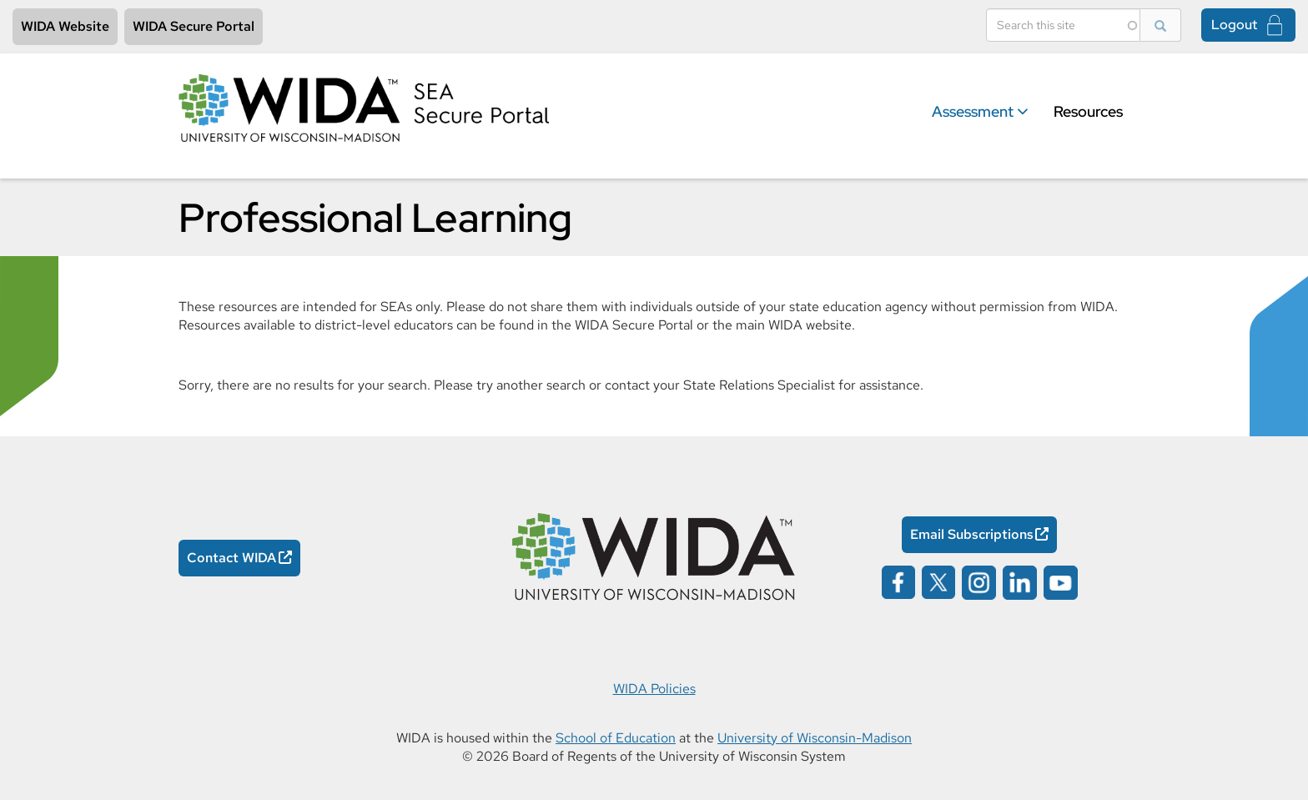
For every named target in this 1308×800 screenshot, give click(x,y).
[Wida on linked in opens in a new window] (1020, 581)
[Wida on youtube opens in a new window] (1061, 581)
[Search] (1063, 25)
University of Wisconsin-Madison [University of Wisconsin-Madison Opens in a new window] (814, 738)
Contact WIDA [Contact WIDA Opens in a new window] (231, 557)
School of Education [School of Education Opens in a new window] (616, 738)
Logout (1234, 24)
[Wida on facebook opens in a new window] (898, 581)
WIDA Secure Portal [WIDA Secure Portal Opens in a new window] (193, 26)
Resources (1088, 111)
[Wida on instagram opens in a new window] (979, 581)
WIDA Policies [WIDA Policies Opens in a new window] (654, 688)
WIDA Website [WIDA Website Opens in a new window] (65, 26)
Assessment (980, 111)
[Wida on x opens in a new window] (938, 581)
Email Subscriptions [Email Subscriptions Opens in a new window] (972, 534)
